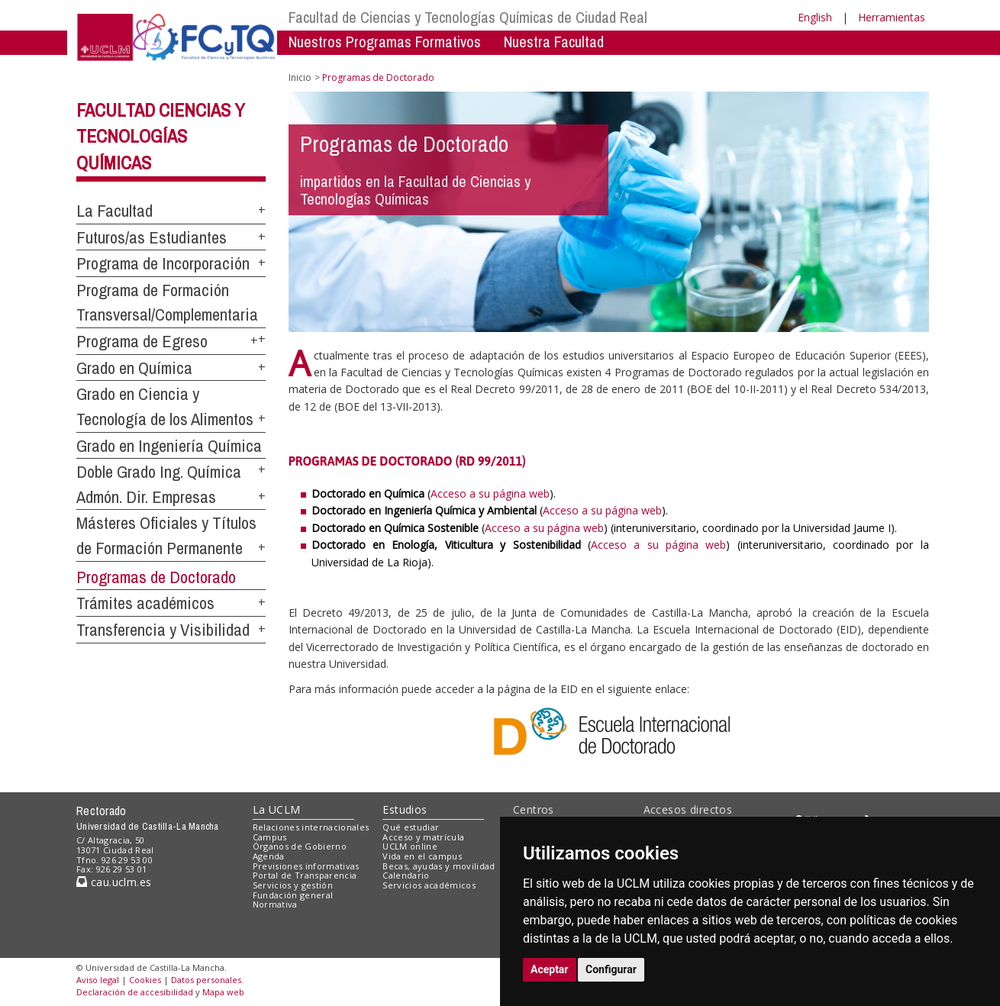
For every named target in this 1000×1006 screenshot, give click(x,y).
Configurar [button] (611, 969)
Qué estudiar (410, 827)
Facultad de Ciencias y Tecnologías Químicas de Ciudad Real (468, 17)
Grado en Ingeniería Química (169, 445)
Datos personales (206, 979)
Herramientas (891, 17)
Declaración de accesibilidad (134, 992)
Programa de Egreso (142, 341)
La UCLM (277, 809)
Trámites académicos (145, 603)
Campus (270, 837)
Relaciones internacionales (311, 827)
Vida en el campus (422, 856)
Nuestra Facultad (554, 41)
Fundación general (293, 895)
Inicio (300, 77)
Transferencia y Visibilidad (163, 629)
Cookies (145, 979)
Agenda (269, 856)
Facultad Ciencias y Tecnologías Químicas (160, 137)
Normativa (275, 904)
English (815, 17)
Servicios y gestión (293, 885)
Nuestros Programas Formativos (385, 41)
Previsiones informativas (306, 866)
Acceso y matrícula (423, 837)
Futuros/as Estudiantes (151, 237)
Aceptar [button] (550, 969)
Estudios (404, 809)
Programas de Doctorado (156, 577)
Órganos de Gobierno (300, 846)
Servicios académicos (429, 885)
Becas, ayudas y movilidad (438, 866)
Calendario (405, 875)
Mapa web (223, 992)
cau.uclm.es (113, 882)
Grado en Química (134, 367)
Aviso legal (97, 979)
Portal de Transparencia (305, 875)
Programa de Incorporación (163, 263)
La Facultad (114, 210)
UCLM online (409, 846)
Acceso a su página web (490, 493)
